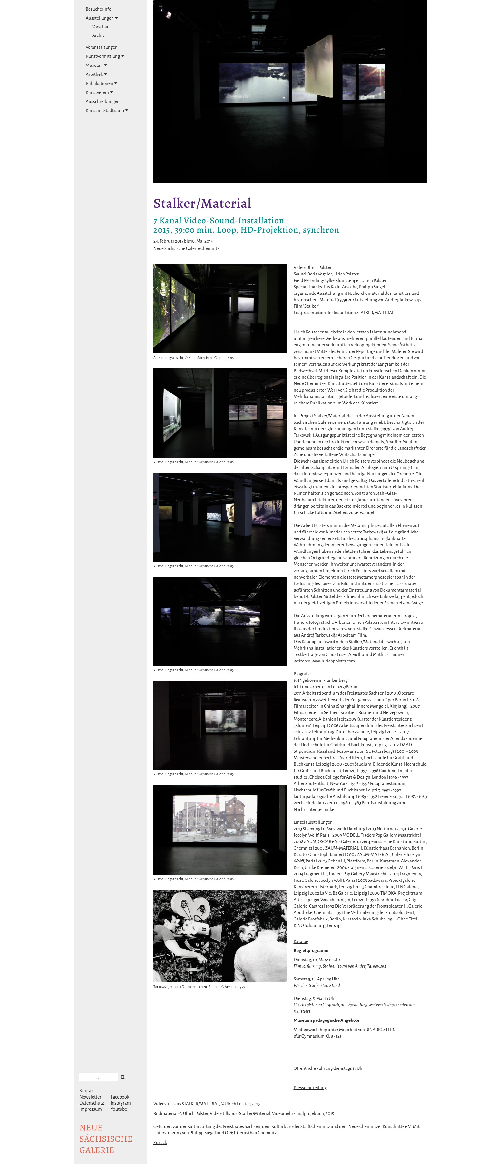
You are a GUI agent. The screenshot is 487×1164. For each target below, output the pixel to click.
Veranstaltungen (102, 47)
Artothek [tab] (96, 74)
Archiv (98, 35)
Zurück (160, 1142)
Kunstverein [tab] (99, 92)
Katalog (301, 941)
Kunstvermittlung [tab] (105, 56)
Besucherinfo (98, 9)
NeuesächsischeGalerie (106, 1138)
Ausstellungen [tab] (102, 18)
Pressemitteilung (310, 1087)
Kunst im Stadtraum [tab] (107, 110)
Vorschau (101, 27)
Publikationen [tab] (101, 83)
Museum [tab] (96, 65)
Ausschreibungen (103, 101)
